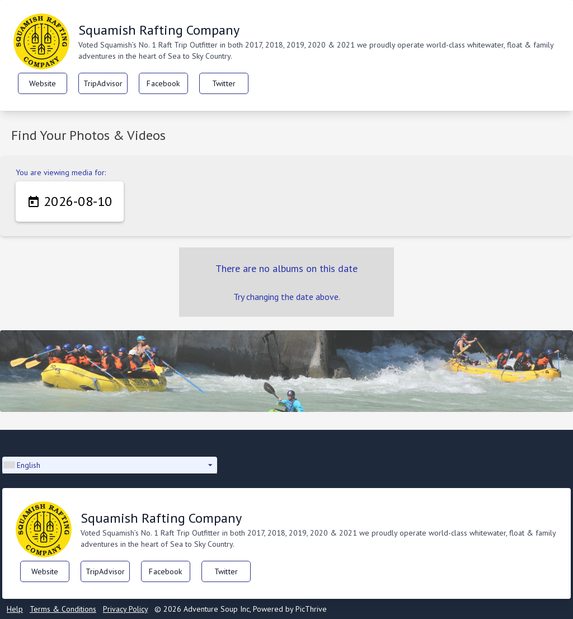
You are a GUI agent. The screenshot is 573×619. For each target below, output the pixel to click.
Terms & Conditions (63, 609)
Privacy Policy (125, 609)
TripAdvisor (103, 83)
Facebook (163, 83)
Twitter (224, 83)
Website (43, 83)
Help (15, 609)
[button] (109, 465)
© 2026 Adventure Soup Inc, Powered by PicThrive (240, 609)
